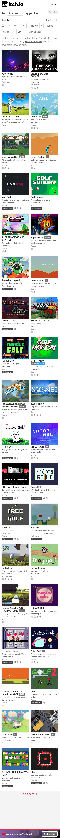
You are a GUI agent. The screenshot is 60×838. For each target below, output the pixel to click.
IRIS (33, 772)
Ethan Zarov (36, 573)
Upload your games (32, 41)
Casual (6, 31)
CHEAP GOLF (37, 446)
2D (19, 31)
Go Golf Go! (7, 568)
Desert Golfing (38, 157)
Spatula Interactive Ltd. (40, 656)
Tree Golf (6, 527)
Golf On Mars (37, 280)
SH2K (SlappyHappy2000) (13, 122)
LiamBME (6, 326)
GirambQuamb (8, 492)
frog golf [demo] (38, 568)
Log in (53, 4)
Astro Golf (36, 651)
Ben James (6, 366)
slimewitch (35, 777)
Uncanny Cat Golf (10, 116)
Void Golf (6, 197)
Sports (50, 25)
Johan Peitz (35, 202)
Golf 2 (34, 691)
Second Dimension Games (42, 533)
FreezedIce (6, 533)
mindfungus (36, 613)
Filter (53, 12)
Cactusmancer (8, 202)
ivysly (33, 326)
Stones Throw (37, 403)
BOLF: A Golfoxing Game (14, 487)
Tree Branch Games (10, 412)
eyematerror (7, 573)
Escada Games (37, 492)
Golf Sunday (37, 197)
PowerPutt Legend (11, 280)
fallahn (4, 162)
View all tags (35, 31)
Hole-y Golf (7, 446)
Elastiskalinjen (7, 656)
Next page (28, 793)
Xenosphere (7, 73)
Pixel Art (34, 25)
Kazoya (5, 452)
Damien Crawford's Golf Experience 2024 (13, 693)
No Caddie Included (40, 734)
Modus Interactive (38, 243)
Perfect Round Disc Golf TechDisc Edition (13, 405)
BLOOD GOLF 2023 (40, 320)
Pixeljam (34, 452)
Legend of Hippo (10, 651)
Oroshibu (6, 246)
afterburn (35, 122)
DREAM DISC (37, 608)
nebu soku (6, 780)
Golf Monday (37, 360)
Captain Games (37, 162)
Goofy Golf (36, 487)
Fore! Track (7, 734)
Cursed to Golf (9, 320)
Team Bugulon (8, 286)
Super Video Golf (10, 157)
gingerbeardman (8, 740)
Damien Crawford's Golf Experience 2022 (13, 609)
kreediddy (35, 409)
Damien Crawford (9, 616)
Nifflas (4, 79)
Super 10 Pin (37, 237)
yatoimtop (35, 82)
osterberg (35, 740)
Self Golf (35, 527)
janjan (33, 697)
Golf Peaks (36, 116)
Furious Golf (8, 360)
